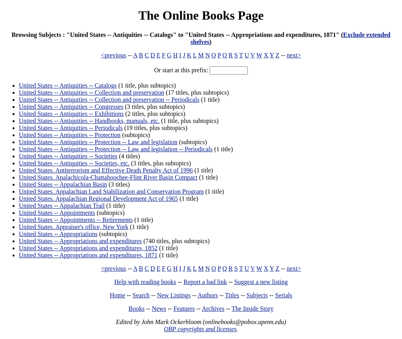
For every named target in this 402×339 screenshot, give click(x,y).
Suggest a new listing (261, 282)
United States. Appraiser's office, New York (73, 227)
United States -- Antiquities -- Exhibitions (71, 113)
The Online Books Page (200, 15)
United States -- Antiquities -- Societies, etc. (74, 163)
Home (117, 295)
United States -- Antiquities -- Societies (68, 156)
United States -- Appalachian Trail (62, 205)
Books (136, 308)
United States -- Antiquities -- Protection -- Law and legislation (98, 142)
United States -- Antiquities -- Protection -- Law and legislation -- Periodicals (116, 149)
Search (141, 295)
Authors (207, 295)
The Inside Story (253, 308)
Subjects (257, 295)
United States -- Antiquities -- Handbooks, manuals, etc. (89, 120)
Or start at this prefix (180, 70)
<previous (113, 55)
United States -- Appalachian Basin (63, 184)
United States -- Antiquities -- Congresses (71, 106)
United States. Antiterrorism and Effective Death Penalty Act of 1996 (106, 170)
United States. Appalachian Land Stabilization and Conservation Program (111, 191)
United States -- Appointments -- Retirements (76, 219)
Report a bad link (205, 282)
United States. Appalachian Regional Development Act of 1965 (98, 198)
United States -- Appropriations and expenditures (80, 241)
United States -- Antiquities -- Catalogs (68, 85)
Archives (213, 308)
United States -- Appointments (57, 212)
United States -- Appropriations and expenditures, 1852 (88, 248)
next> (294, 55)
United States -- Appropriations (58, 234)
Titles (232, 295)
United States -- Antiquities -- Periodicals (70, 128)
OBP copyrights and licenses (200, 329)
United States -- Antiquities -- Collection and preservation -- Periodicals (109, 99)
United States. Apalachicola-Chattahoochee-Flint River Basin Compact (108, 177)
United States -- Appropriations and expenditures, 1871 (88, 255)
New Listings (174, 295)
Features (184, 308)
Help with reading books (145, 282)
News (159, 308)
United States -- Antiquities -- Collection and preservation (91, 92)
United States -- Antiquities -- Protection (70, 135)
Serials (283, 295)
